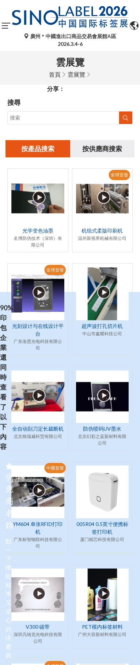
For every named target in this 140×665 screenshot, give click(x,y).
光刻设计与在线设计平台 (38, 330)
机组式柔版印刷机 (102, 230)
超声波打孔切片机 (102, 326)
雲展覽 (76, 74)
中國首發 (55, 468)
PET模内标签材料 (102, 627)
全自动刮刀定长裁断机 (38, 428)
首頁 (55, 74)
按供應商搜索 (102, 149)
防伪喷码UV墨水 (102, 428)
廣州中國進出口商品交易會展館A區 (70, 36)
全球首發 (119, 175)
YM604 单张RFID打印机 (37, 528)
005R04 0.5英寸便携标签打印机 (102, 528)
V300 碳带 (38, 627)
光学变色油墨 (37, 230)
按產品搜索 (37, 149)
